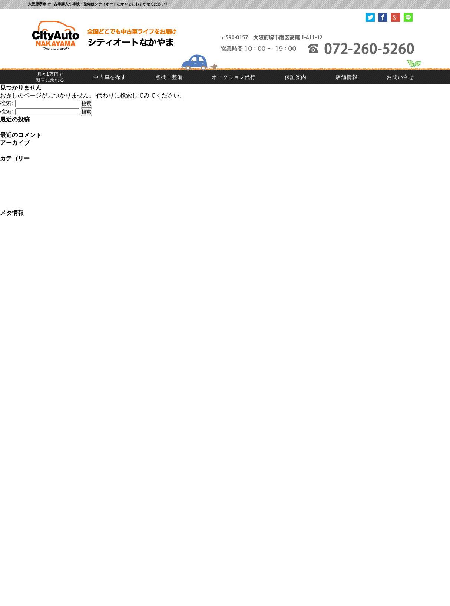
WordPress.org (19, 243)
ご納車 (9, 182)
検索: (6, 103)
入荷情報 (12, 197)
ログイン (12, 220)
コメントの (21, 236)
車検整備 (12, 205)
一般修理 (12, 189)
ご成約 (9, 174)
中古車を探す (109, 77)
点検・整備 (169, 77)
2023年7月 (14, 150)
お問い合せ (400, 77)
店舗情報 (346, 77)
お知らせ (12, 166)
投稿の (16, 228)
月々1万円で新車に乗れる (50, 77)
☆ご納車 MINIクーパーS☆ (37, 127)
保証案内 (296, 77)
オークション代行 (233, 77)
